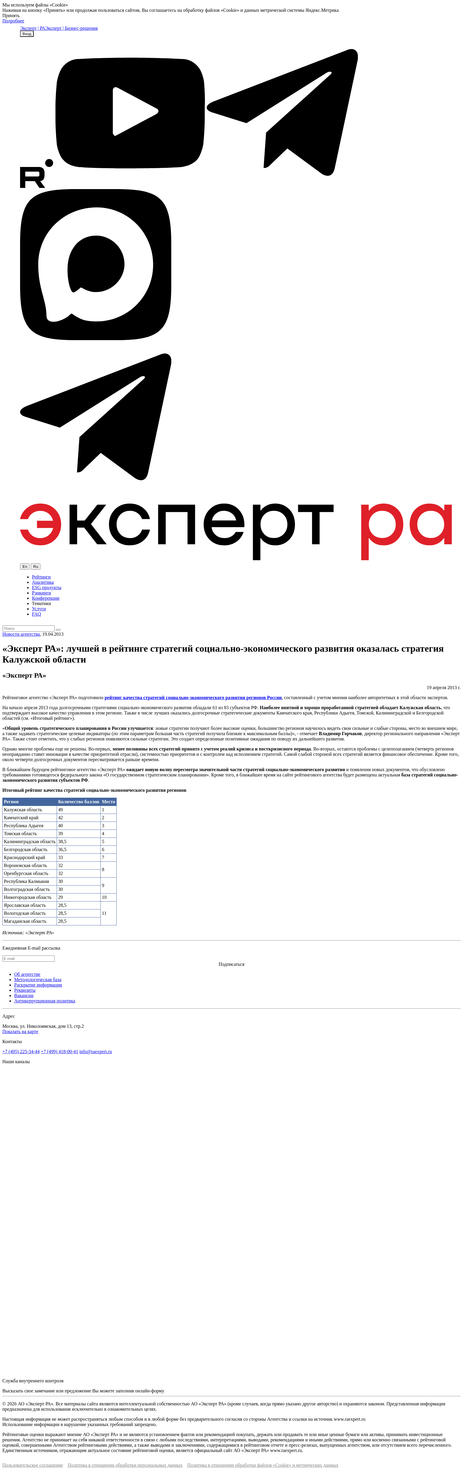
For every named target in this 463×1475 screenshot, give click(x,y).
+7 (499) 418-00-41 (59, 1051)
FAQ (36, 614)
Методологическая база (37, 979)
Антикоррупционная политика (44, 1000)
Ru (35, 566)
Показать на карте (20, 1031)
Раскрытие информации (38, 984)
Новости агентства (21, 634)
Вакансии (23, 995)
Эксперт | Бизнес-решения (71, 28)
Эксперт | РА (32, 28)
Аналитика (43, 582)
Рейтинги (41, 576)
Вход (26, 34)
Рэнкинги (41, 592)
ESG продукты (46, 587)
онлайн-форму (149, 1390)
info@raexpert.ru (95, 1051)
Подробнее (13, 20)
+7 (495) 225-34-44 (21, 1051)
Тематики (41, 603)
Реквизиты (24, 990)
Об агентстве (27, 974)
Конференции (45, 598)
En (24, 566)
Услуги (39, 608)
